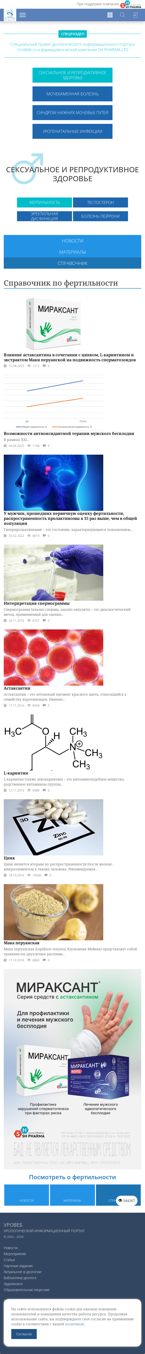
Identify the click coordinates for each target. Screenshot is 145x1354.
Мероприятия (15, 1253)
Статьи (9, 1259)
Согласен (24, 1334)
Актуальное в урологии (22, 1271)
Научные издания (18, 1265)
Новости (72, 241)
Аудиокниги (13, 1283)
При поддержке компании (98, 3)
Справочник (73, 263)
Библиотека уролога (20, 1277)
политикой (74, 1324)
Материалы (72, 252)
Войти (135, 15)
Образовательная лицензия (26, 1289)
